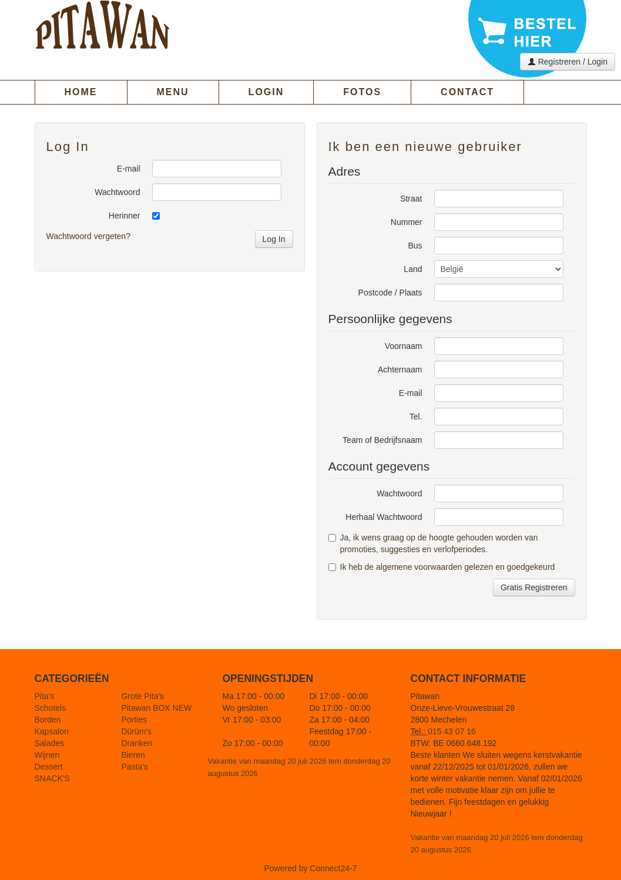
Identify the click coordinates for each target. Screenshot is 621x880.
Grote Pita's (142, 696)
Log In (274, 239)
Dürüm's (136, 731)
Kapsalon (52, 731)
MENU (173, 92)
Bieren (133, 755)
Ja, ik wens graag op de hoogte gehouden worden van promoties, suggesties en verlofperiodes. (433, 543)
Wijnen (47, 755)
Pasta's (134, 766)
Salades (50, 743)
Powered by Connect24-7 (310, 868)
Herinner (124, 215)
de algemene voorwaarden (413, 567)
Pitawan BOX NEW (156, 708)
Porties (134, 719)
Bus (415, 245)
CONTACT (467, 92)
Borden (48, 719)
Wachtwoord (117, 192)
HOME (81, 92)
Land (413, 269)
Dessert (49, 766)
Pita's (45, 696)
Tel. (415, 416)
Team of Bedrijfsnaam (382, 440)
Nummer (406, 222)
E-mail (128, 168)
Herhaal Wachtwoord (383, 517)
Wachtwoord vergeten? (88, 236)
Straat (411, 198)
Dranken (136, 743)
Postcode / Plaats (390, 292)
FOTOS (362, 92)
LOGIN (266, 92)
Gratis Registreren (534, 587)
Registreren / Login (567, 61)
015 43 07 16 (452, 731)
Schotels (50, 708)
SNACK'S (52, 778)
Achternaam (400, 369)
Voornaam (403, 346)
